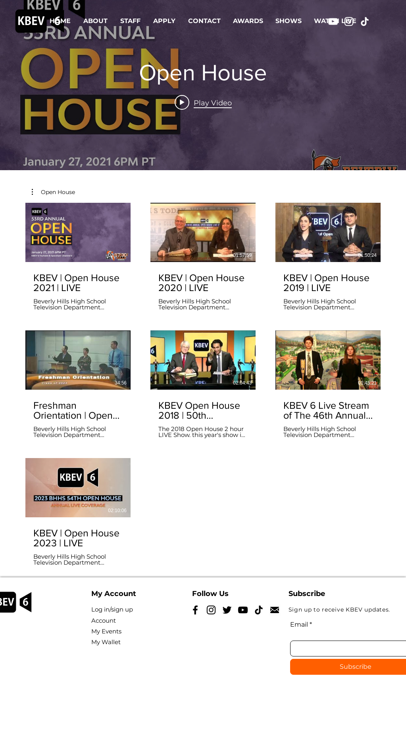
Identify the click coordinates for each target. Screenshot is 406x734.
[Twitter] (227, 610)
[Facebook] (195, 610)
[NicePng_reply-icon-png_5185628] (275, 610)
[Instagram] (349, 21)
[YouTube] (333, 21)
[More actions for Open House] (53, 192)
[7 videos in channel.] (203, 384)
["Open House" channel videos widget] (203, 85)
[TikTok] (365, 21)
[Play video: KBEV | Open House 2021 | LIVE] (203, 103)
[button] (53, 192)
